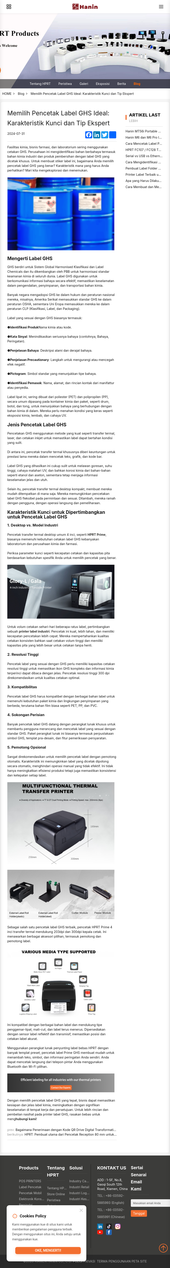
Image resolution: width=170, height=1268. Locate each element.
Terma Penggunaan (114, 1261)
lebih (133, 121)
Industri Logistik (79, 1193)
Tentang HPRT (40, 84)
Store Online (56, 1194)
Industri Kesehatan (79, 1199)
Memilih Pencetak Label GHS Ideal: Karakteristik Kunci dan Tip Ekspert (82, 93)
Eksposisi (103, 84)
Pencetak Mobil (30, 1193)
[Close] (81, 1212)
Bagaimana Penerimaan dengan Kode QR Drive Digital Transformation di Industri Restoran (80, 1130)
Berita (121, 84)
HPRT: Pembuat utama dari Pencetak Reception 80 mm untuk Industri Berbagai (82, 1134)
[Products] (9, 6)
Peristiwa (65, 84)
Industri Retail (79, 1187)
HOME (7, 93)
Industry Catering (79, 1181)
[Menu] (161, 6)
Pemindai (26, 1205)
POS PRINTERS (30, 1181)
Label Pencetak (30, 1187)
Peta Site (139, 1261)
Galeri (83, 84)
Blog (137, 84)
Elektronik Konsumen (32, 1199)
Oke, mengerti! (47, 1252)
